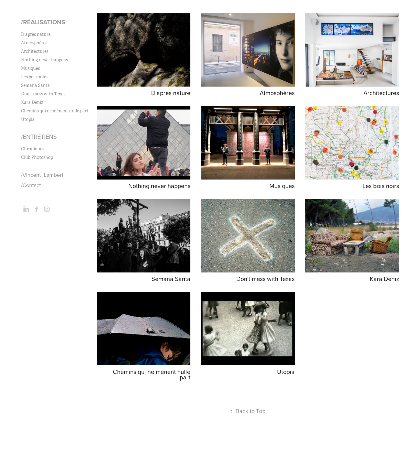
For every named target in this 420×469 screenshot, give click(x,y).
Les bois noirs (34, 77)
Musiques (30, 68)
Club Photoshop (37, 157)
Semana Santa (35, 85)
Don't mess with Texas (43, 94)
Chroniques (32, 149)
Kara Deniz (32, 102)
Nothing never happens (44, 60)
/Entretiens (39, 136)
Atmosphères (34, 43)
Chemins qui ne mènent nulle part (55, 111)
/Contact (31, 185)
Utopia (28, 119)
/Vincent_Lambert (42, 175)
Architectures (34, 51)
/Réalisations (43, 22)
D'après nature (35, 34)
